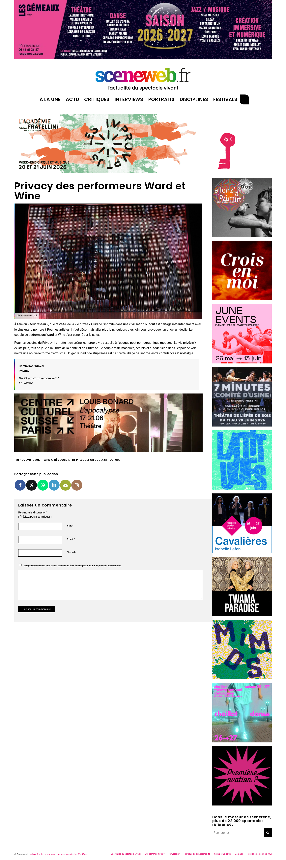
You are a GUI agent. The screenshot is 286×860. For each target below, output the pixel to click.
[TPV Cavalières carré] (242, 552)
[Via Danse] (242, 615)
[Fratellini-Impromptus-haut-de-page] (108, 172)
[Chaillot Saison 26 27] (242, 741)
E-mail (71, 539)
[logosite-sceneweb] (143, 77)
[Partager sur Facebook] (20, 485)
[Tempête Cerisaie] (242, 173)
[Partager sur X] (31, 485)
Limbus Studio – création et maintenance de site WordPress (59, 854)
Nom (70, 525)
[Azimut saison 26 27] (242, 236)
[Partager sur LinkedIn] (54, 485)
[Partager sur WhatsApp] (42, 485)
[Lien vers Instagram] (76, 485)
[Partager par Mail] (65, 485)
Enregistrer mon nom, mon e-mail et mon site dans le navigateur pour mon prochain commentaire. (73, 565)
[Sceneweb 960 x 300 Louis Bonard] (108, 451)
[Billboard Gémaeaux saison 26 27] (143, 58)
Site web (71, 552)
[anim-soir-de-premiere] (242, 804)
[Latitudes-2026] (242, 489)
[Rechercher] (244, 99)
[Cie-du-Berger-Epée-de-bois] (242, 425)
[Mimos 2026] (242, 678)
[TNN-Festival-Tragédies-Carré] (242, 299)
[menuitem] (50, 99)
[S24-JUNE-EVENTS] (242, 362)
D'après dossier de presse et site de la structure (84, 460)
